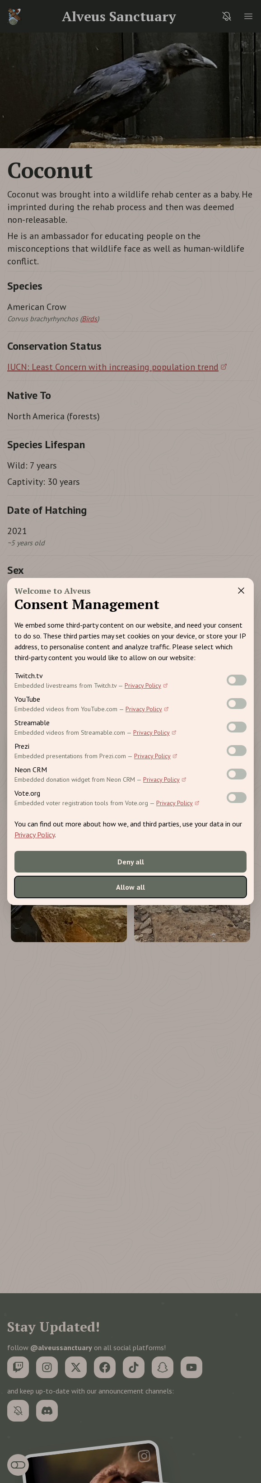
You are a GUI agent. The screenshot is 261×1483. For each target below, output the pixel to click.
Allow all (130, 887)
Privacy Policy (146, 685)
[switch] (237, 680)
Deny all (130, 861)
